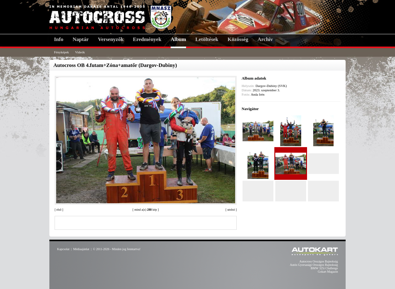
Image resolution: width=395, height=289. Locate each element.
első (58, 209)
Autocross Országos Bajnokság (318, 261)
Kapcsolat (63, 249)
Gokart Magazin (328, 271)
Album (178, 39)
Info (58, 39)
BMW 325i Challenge (324, 268)
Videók (80, 52)
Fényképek (61, 52)
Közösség (238, 39)
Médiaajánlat (81, 249)
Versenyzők (110, 39)
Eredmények (147, 39)
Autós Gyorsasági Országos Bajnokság (314, 264)
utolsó (231, 209)
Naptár (81, 39)
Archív (265, 39)
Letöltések (206, 39)
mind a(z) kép (145, 209)
